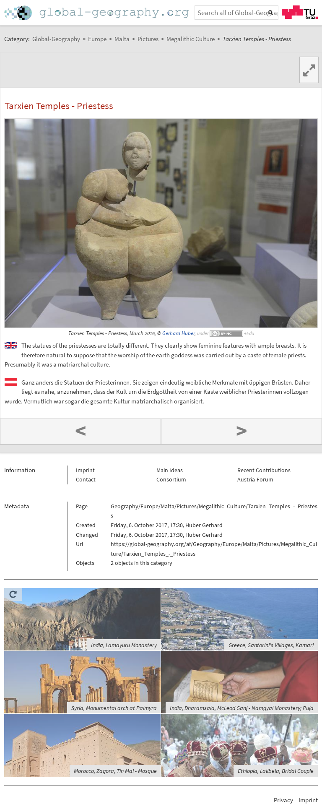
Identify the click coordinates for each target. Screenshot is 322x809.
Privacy (283, 800)
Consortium (171, 479)
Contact (86, 479)
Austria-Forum (255, 479)
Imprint (85, 470)
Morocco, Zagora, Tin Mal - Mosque (115, 771)
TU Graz (300, 12)
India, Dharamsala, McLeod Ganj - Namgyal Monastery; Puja (242, 708)
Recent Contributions (264, 470)
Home (97, 12)
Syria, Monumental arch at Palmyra (114, 708)
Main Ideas (169, 470)
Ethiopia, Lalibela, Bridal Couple (276, 771)
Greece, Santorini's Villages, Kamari (271, 645)
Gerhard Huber (178, 333)
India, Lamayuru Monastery (124, 645)
